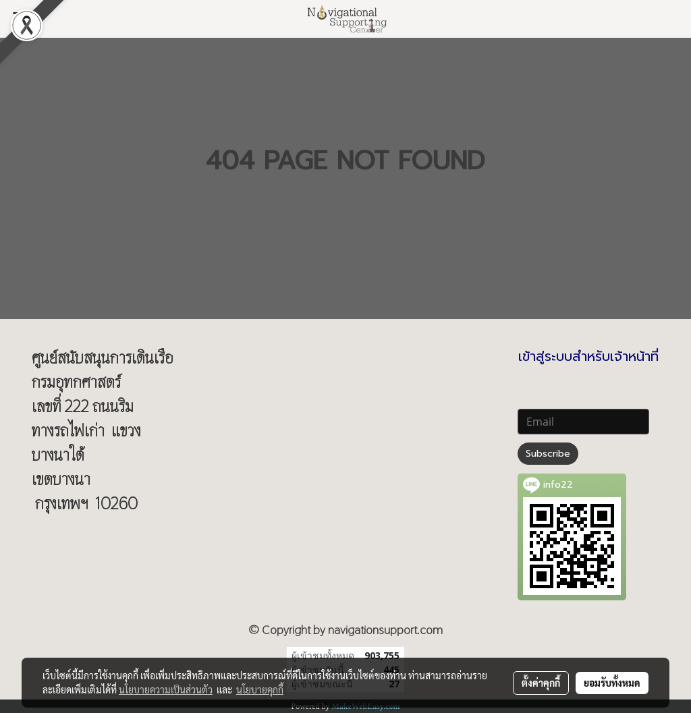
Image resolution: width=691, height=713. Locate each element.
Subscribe (548, 454)
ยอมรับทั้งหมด (612, 683)
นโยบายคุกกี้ (259, 689)
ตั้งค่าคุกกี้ (541, 683)
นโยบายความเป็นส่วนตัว (166, 689)
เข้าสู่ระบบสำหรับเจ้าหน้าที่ (588, 356)
